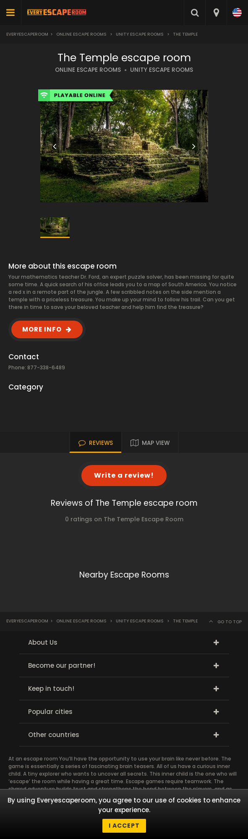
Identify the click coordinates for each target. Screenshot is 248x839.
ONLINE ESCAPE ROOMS (88, 70)
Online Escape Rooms (81, 34)
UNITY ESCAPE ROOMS (161, 70)
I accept (124, 825)
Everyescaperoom (27, 34)
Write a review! (124, 475)
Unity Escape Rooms (140, 34)
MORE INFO (42, 329)
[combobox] (216, 12)
